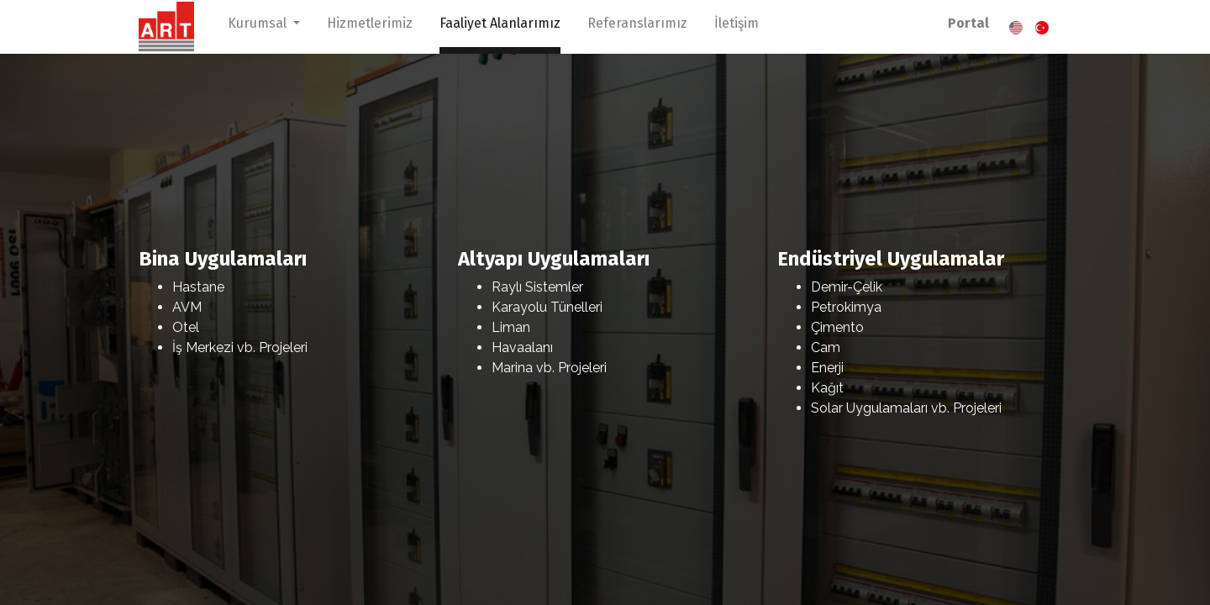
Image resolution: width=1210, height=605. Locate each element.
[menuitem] (370, 27)
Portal (968, 23)
